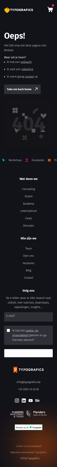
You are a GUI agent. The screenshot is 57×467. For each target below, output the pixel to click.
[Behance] (37, 401)
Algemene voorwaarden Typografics (28, 452)
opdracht (26, 62)
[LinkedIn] (24, 401)
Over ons (28, 255)
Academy (28, 203)
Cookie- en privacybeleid (28, 446)
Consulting (28, 189)
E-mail (10, 316)
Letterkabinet (28, 211)
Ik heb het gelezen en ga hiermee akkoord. (29, 335)
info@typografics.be (28, 382)
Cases (28, 218)
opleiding (27, 69)
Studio (29, 196)
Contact (28, 277)
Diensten (28, 225)
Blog (28, 270)
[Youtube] (31, 401)
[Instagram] (17, 401)
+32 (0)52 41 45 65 (28, 389)
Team (28, 248)
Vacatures (28, 263)
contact (29, 76)
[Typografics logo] (19, 10)
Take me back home (19, 89)
